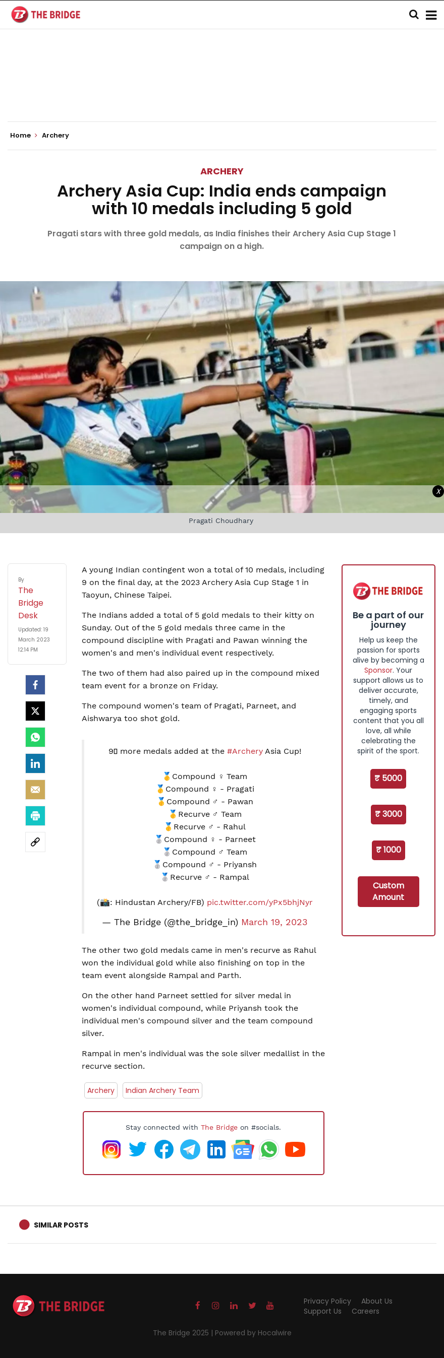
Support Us (323, 1311)
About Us (377, 1301)
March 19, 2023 (274, 922)
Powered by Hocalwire (253, 1333)
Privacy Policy (327, 1301)
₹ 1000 (388, 850)
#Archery (245, 751)
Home (23, 135)
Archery (222, 171)
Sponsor (378, 670)
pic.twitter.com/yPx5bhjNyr (260, 902)
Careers (365, 1311)
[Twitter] (35, 711)
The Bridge (219, 1127)
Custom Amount (388, 891)
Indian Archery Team (162, 1090)
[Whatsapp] (35, 737)
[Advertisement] (222, 91)
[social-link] (35, 842)
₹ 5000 (388, 778)
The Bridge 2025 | (184, 1333)
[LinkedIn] (35, 763)
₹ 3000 (388, 814)
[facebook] (35, 685)
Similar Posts (61, 1225)
